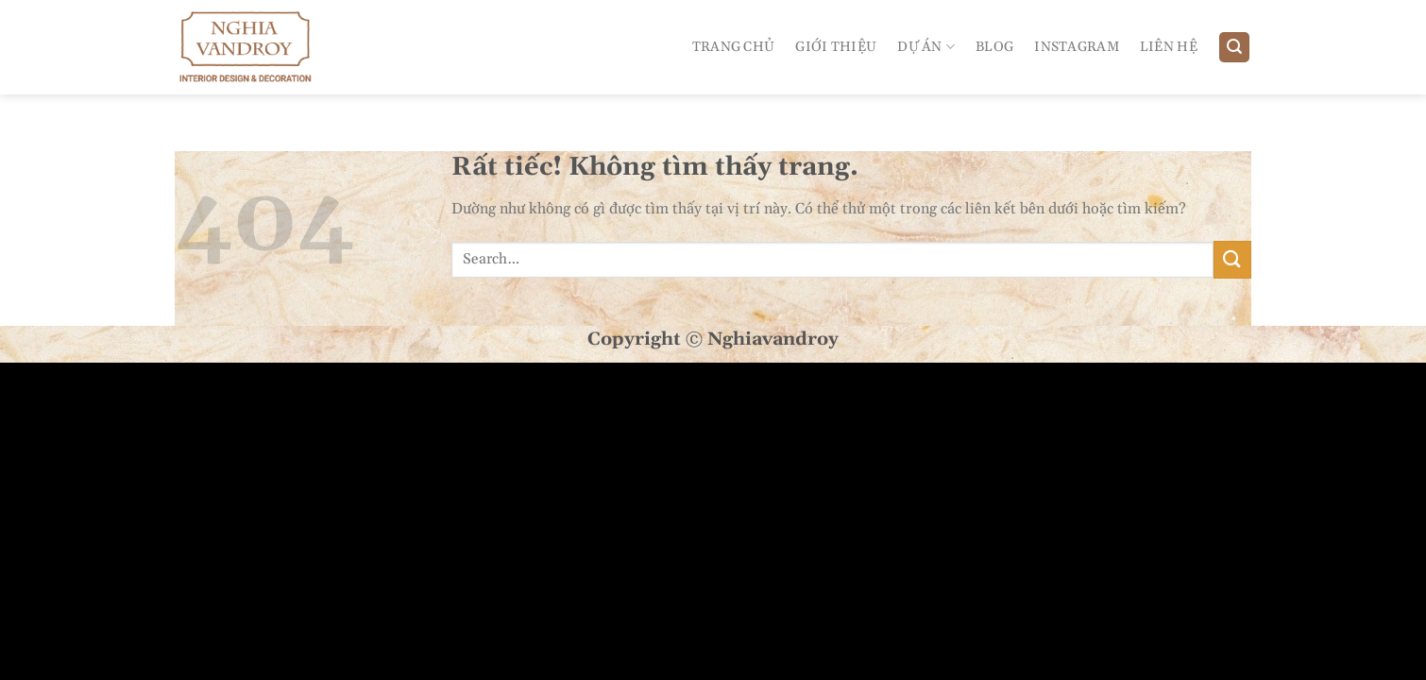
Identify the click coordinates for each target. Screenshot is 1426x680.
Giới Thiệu (835, 47)
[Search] (1234, 47)
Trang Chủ (733, 47)
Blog (994, 47)
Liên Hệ (1168, 47)
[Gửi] (1232, 259)
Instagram (1076, 47)
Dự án (926, 47)
